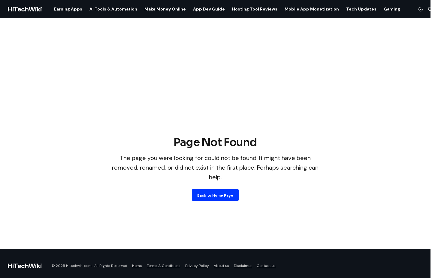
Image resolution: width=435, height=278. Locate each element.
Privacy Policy (197, 265)
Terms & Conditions (163, 265)
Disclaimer (243, 265)
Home (137, 265)
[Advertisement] (215, 89)
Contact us (266, 265)
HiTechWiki (24, 9)
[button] (420, 9)
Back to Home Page (215, 195)
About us (221, 265)
